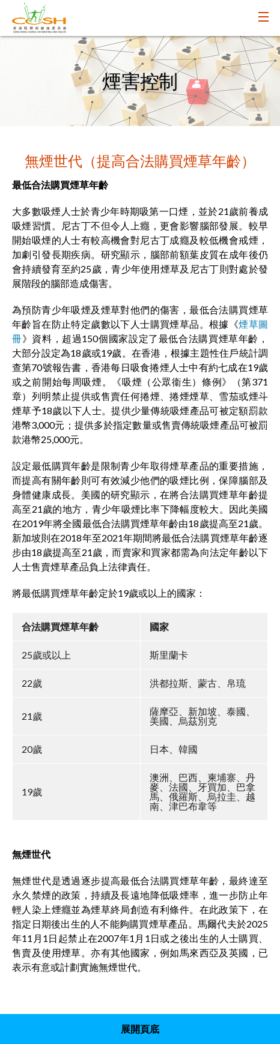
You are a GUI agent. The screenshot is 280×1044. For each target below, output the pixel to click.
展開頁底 (140, 1028)
